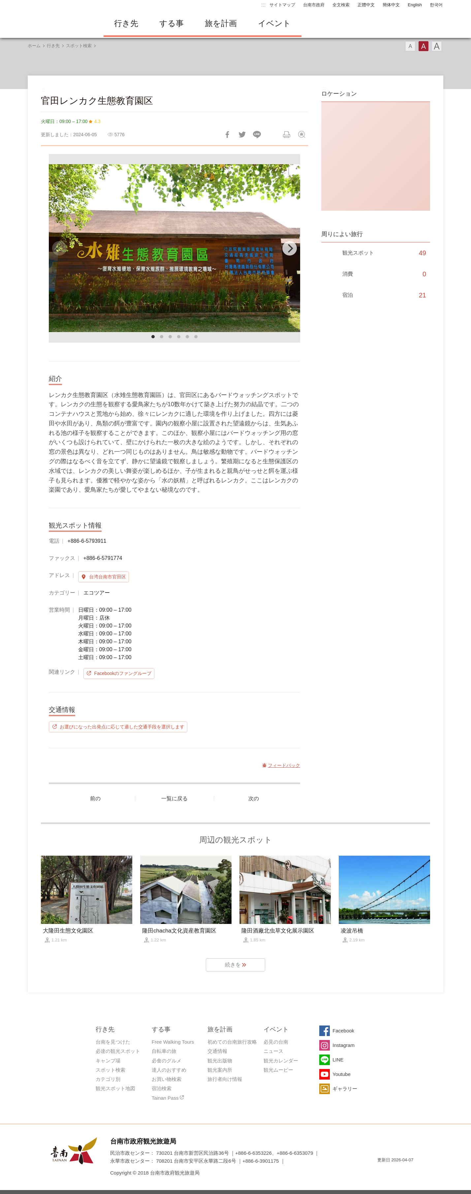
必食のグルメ (166, 1060)
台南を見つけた (113, 1042)
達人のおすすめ (169, 1070)
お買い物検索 (166, 1079)
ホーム (34, 45)
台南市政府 (314, 4)
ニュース (273, 1051)
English (415, 4)
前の (95, 798)
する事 (171, 23)
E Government (382, 1172)
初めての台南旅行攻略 (232, 1042)
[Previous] (59, 248)
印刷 (286, 134)
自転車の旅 (164, 1051)
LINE (337, 1059)
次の (253, 798)
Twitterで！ (242, 134)
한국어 (436, 4)
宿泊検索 (162, 1088)
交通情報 (217, 1051)
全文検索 (341, 4)
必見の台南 (276, 1042)
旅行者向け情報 (224, 1079)
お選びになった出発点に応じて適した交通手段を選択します (122, 726)
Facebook (343, 1030)
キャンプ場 (108, 1060)
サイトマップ (282, 4)
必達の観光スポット (118, 1051)
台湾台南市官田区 (107, 576)
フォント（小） (410, 46)
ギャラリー (344, 1088)
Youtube (341, 1074)
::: (263, 5)
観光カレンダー (281, 1060)
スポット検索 (79, 45)
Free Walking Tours (173, 1042)
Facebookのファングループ (122, 673)
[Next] (289, 248)
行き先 (126, 23)
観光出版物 (219, 1060)
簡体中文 (391, 4)
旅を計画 (221, 23)
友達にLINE (257, 134)
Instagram (343, 1045)
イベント (274, 23)
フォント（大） (437, 46)
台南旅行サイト (60, 23)
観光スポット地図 (115, 1088)
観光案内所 (219, 1070)
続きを (233, 964)
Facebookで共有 (227, 134)
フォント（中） (423, 46)
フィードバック (301, 134)
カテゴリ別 (108, 1079)
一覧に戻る (174, 798)
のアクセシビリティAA (405, 1172)
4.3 (97, 121)
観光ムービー (278, 1070)
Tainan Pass (165, 1098)
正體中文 (366, 4)
